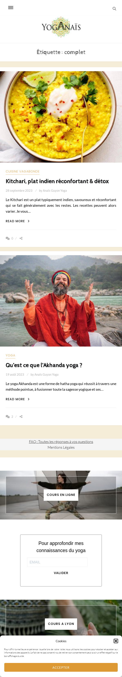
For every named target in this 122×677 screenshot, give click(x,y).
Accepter (61, 667)
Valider (61, 573)
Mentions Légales (61, 447)
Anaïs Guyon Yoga (55, 190)
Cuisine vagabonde (23, 171)
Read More (18, 221)
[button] (116, 641)
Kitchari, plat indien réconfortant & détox (57, 181)
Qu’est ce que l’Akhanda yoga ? (44, 365)
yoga (10, 355)
